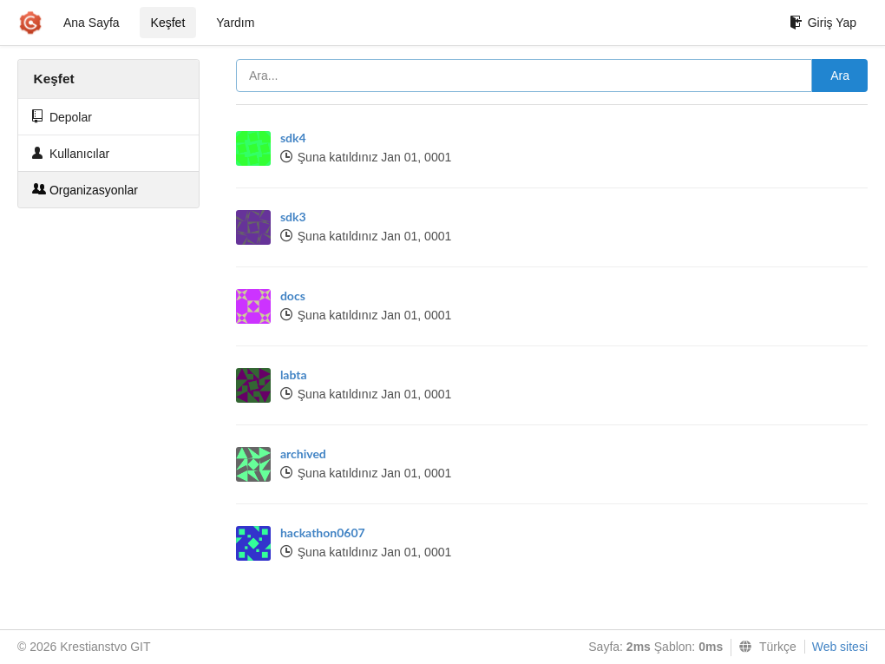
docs (292, 295)
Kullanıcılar (70, 153)
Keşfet (168, 23)
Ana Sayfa (91, 23)
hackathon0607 (322, 532)
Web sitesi (840, 647)
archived (303, 453)
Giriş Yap (823, 23)
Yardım (235, 23)
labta (293, 374)
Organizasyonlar (85, 189)
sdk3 (293, 216)
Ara (839, 75)
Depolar (62, 116)
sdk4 (293, 137)
